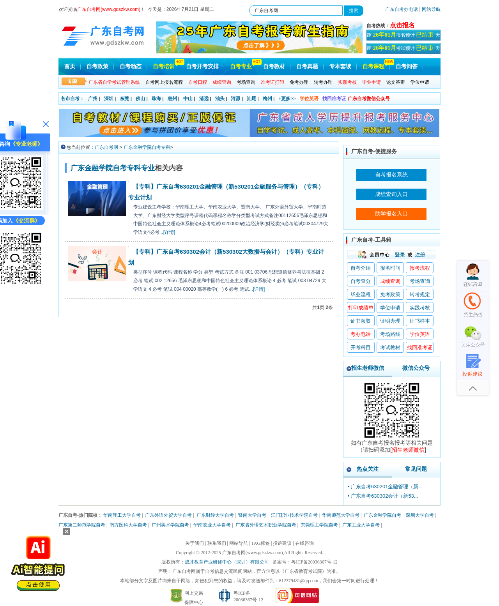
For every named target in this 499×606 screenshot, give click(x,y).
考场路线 (390, 334)
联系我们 (216, 543)
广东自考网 (106, 147)
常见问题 (416, 469)
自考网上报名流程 (164, 82)
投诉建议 (282, 543)
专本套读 (340, 66)
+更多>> (287, 98)
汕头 (220, 98)
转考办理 (323, 82)
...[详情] (167, 232)
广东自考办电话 (401, 9)
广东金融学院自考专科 (147, 147)
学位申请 (420, 82)
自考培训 (164, 66)
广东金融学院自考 (382, 515)
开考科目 (360, 347)
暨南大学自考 (252, 515)
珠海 (156, 98)
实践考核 (420, 308)
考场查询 (246, 82)
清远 (204, 98)
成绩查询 (390, 281)
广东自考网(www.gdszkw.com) (252, 552)
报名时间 (390, 268)
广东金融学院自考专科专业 (113, 168)
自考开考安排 (202, 66)
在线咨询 (304, 543)
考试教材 (390, 347)
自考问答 (407, 66)
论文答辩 (395, 82)
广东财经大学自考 (215, 515)
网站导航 (431, 9)
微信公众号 (416, 368)
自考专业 (241, 66)
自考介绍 (360, 268)
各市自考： (72, 98)
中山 (188, 98)
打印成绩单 (360, 308)
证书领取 (360, 321)
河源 (235, 98)
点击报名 (402, 25)
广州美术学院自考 (170, 525)
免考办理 (299, 82)
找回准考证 (334, 98)
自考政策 (97, 66)
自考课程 (373, 66)
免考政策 (390, 294)
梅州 (267, 98)
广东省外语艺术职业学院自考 (265, 525)
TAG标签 (260, 543)
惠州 (172, 98)
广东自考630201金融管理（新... (387, 486)
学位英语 (309, 98)
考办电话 (360, 334)
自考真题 (307, 66)
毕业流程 (360, 294)
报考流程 (420, 268)
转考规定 (420, 294)
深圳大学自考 (420, 515)
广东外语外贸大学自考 (168, 515)
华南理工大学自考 (122, 515)
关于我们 (194, 543)
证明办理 (390, 321)
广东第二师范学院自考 (81, 525)
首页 (69, 66)
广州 (92, 98)
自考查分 (360, 281)
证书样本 (420, 321)
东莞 (124, 98)
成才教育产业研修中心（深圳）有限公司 (227, 562)
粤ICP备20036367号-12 (314, 562)
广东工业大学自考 (361, 525)
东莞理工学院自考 (319, 525)
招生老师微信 (367, 368)
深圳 (108, 98)
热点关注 (368, 469)
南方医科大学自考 (128, 525)
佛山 (140, 98)
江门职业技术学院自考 (294, 515)
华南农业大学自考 (212, 525)
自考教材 (274, 66)
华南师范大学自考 (340, 515)
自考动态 (131, 66)
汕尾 (251, 98)
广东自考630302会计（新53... (384, 496)
